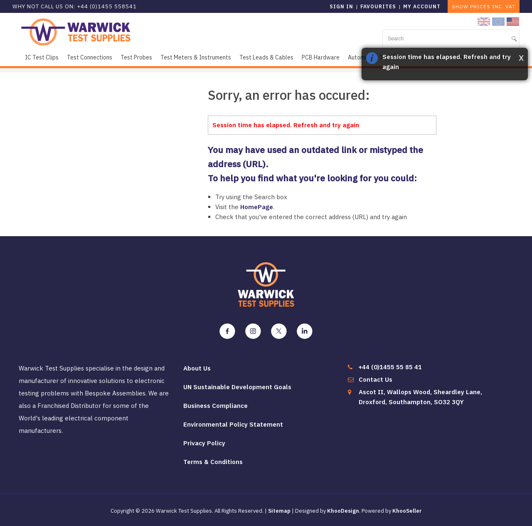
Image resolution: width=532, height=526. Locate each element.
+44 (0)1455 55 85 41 (390, 367)
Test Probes (136, 57)
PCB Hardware (321, 57)
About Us (197, 368)
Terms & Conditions (213, 462)
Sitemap (279, 510)
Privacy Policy (204, 443)
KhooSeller (407, 510)
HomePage (256, 207)
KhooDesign (343, 510)
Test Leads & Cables (266, 57)
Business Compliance (215, 406)
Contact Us (375, 379)
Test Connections (89, 57)
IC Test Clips (42, 57)
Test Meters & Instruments (195, 57)
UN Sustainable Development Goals (237, 387)
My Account (422, 6)
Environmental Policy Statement (233, 424)
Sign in (341, 6)
